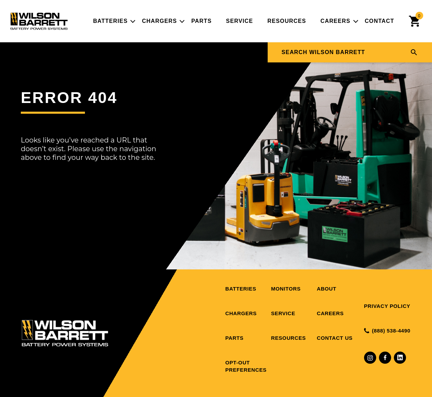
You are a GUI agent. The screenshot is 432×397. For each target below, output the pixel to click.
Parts (201, 21)
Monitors (286, 289)
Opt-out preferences (246, 366)
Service (239, 21)
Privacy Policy (387, 306)
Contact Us (335, 338)
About (326, 289)
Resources (286, 21)
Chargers (159, 21)
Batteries (110, 21)
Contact (379, 21)
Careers (335, 21)
